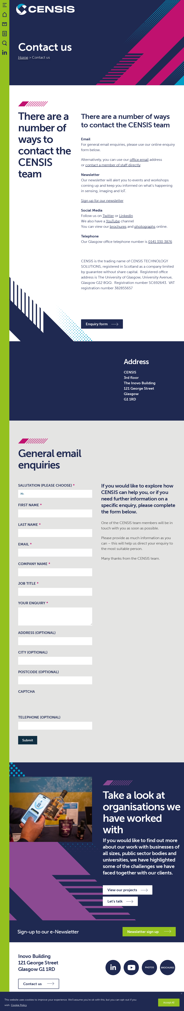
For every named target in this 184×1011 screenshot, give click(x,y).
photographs (144, 226)
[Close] (181, 993)
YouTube (113, 221)
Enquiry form (102, 324)
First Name (30, 505)
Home (23, 57)
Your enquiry (33, 603)
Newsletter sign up (149, 932)
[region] (92, 1001)
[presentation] (45, 703)
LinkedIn (126, 216)
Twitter (108, 216)
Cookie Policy (19, 1005)
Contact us (38, 984)
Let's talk (120, 901)
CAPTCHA (26, 691)
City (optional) (32, 652)
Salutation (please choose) (46, 485)
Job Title (28, 583)
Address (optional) (37, 633)
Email (25, 544)
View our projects (127, 890)
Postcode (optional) (38, 672)
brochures (118, 226)
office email (139, 159)
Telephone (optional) (39, 717)
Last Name (29, 524)
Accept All (168, 1002)
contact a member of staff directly (113, 165)
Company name (34, 564)
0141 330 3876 (160, 241)
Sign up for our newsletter (102, 200)
